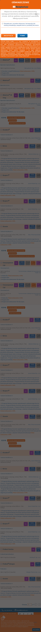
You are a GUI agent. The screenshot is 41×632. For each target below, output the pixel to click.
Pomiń (22, 35)
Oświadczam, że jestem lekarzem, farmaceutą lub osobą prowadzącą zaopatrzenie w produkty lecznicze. (21, 24)
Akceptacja (8, 35)
